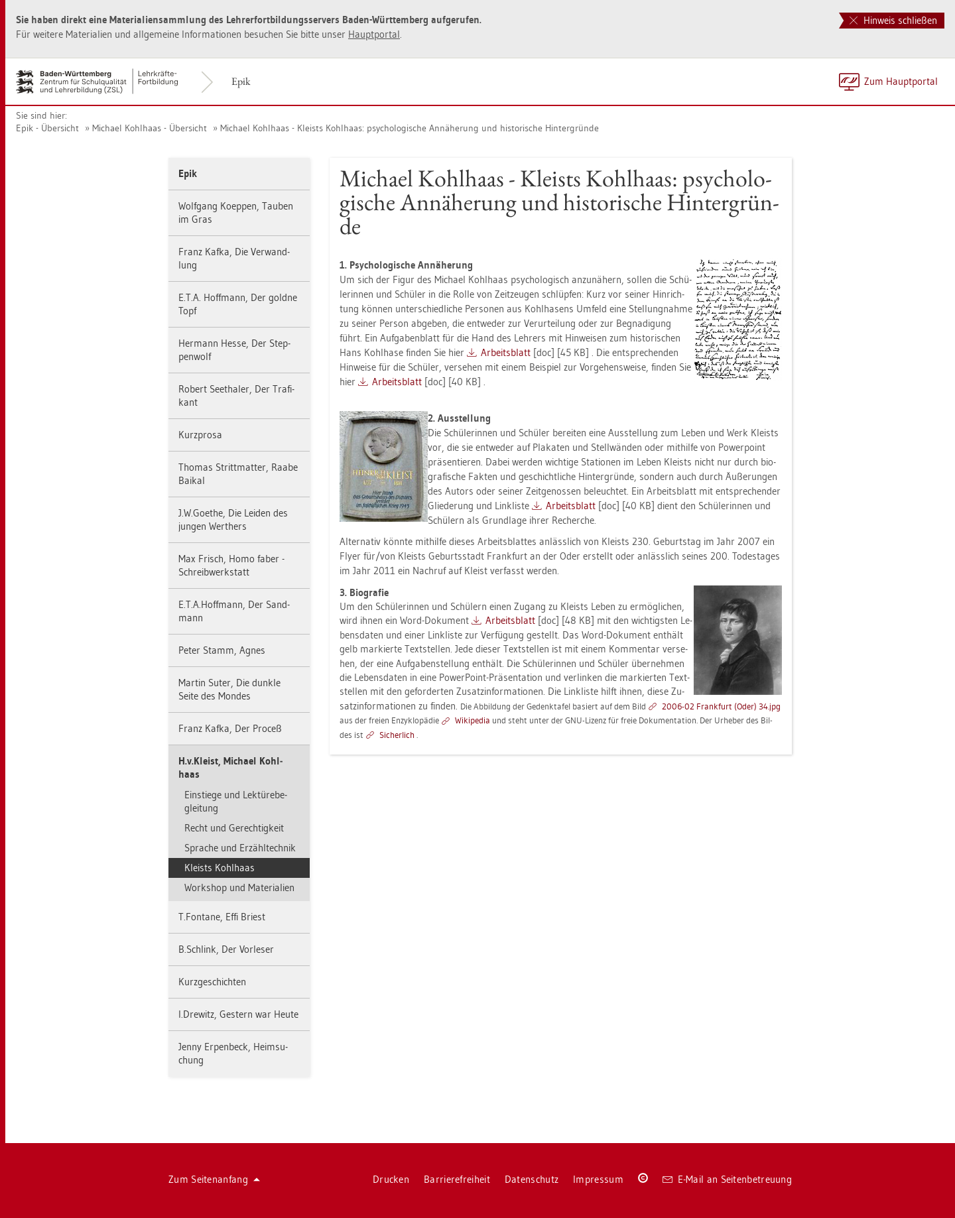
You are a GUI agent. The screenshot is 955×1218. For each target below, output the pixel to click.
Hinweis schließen (893, 20)
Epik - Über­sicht (47, 128)
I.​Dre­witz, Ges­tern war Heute (238, 1014)
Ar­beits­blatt (506, 352)
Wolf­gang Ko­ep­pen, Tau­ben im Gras (235, 212)
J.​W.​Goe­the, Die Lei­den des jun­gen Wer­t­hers (233, 519)
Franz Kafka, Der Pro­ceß (230, 728)
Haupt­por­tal (374, 34)
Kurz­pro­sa (200, 434)
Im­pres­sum (598, 1179)
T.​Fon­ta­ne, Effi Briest (221, 916)
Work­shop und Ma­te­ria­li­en (239, 887)
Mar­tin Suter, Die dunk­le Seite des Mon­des (229, 689)
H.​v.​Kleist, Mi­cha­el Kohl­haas (230, 767)
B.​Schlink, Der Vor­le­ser (226, 949)
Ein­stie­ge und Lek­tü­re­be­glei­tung (235, 801)
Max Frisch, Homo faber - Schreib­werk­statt (231, 565)
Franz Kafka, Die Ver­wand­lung (234, 258)
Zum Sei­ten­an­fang (214, 1179)
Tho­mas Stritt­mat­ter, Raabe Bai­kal (238, 474)
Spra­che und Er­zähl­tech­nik (240, 847)
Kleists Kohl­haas (219, 867)
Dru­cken (391, 1179)
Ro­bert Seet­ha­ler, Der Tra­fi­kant (236, 395)
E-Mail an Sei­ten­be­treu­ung (727, 1179)
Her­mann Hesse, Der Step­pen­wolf (234, 350)
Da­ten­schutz (531, 1179)
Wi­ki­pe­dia (472, 720)
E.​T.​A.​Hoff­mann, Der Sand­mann (234, 611)
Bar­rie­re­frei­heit (457, 1179)
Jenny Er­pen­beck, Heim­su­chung (233, 1053)
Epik (241, 81)
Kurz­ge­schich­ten (212, 981)
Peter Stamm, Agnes (221, 650)
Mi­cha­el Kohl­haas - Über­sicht (149, 128)
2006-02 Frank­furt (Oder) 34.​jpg (721, 706)
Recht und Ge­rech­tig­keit (234, 828)
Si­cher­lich (396, 734)
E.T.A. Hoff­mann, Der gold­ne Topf (237, 304)
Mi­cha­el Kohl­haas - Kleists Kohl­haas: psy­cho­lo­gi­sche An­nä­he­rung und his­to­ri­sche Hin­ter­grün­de (409, 128)
